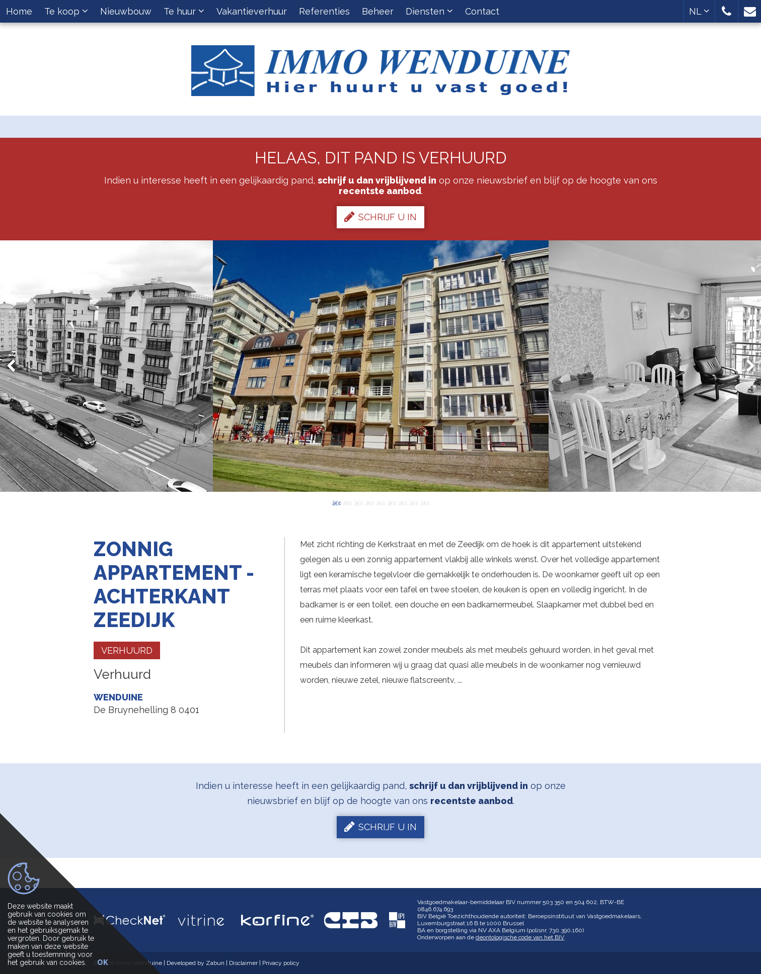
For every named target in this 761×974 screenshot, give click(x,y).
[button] (726, 11)
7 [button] (402, 502)
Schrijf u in (380, 217)
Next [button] (746, 366)
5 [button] (380, 502)
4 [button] (369, 502)
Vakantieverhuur (251, 11)
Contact (482, 11)
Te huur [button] (184, 11)
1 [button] (336, 502)
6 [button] (391, 502)
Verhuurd (127, 650)
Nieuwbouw (125, 11)
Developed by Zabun (195, 962)
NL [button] (699, 11)
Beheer (378, 11)
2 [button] (347, 502)
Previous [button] (15, 366)
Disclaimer (243, 962)
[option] (381, 366)
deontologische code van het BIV (520, 937)
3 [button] (358, 502)
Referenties (324, 11)
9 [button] (424, 502)
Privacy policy (280, 962)
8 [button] (413, 502)
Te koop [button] (66, 11)
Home (19, 11)
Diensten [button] (429, 11)
